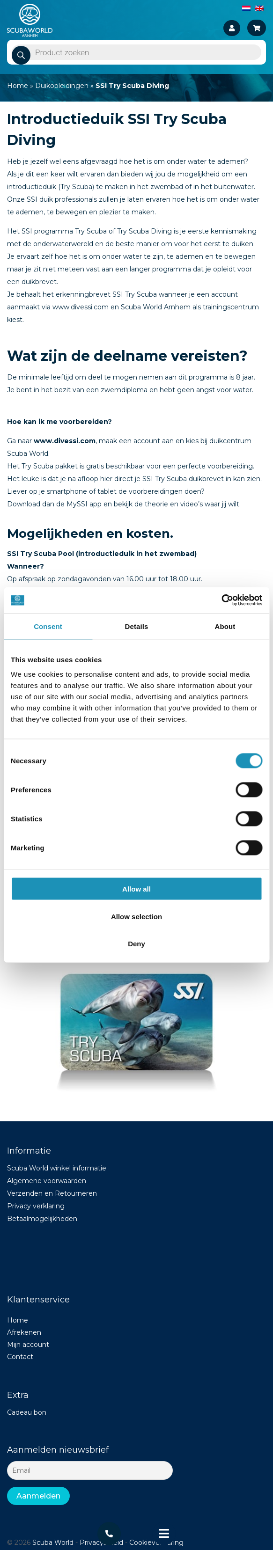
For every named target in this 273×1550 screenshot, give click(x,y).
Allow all (136, 889)
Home (17, 85)
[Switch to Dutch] (246, 8)
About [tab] (225, 626)
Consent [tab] (48, 626)
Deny (136, 944)
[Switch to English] (259, 8)
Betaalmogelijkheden (42, 1218)
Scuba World (53, 1542)
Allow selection (136, 916)
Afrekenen (24, 1332)
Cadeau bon (26, 1412)
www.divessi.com (65, 441)
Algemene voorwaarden (46, 1181)
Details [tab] (136, 626)
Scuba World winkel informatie (56, 1168)
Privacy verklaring (36, 1206)
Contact (20, 1357)
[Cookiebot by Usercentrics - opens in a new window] (221, 600)
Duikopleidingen (62, 85)
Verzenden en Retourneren (52, 1193)
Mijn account (28, 1344)
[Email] (90, 1470)
